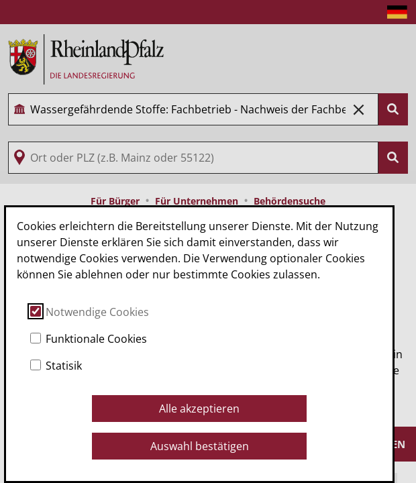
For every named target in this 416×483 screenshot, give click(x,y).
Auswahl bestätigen (199, 446)
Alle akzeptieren (199, 408)
